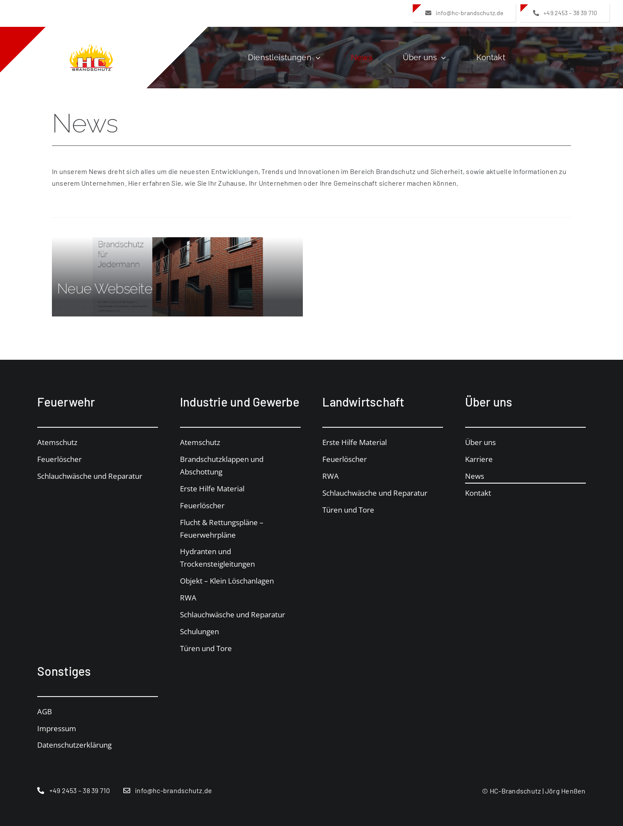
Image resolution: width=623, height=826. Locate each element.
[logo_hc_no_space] (91, 47)
